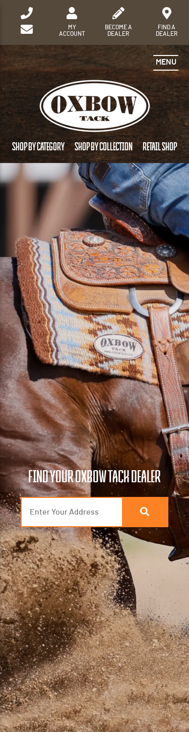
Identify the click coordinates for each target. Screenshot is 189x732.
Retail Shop (160, 147)
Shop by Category (38, 147)
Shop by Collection (104, 147)
